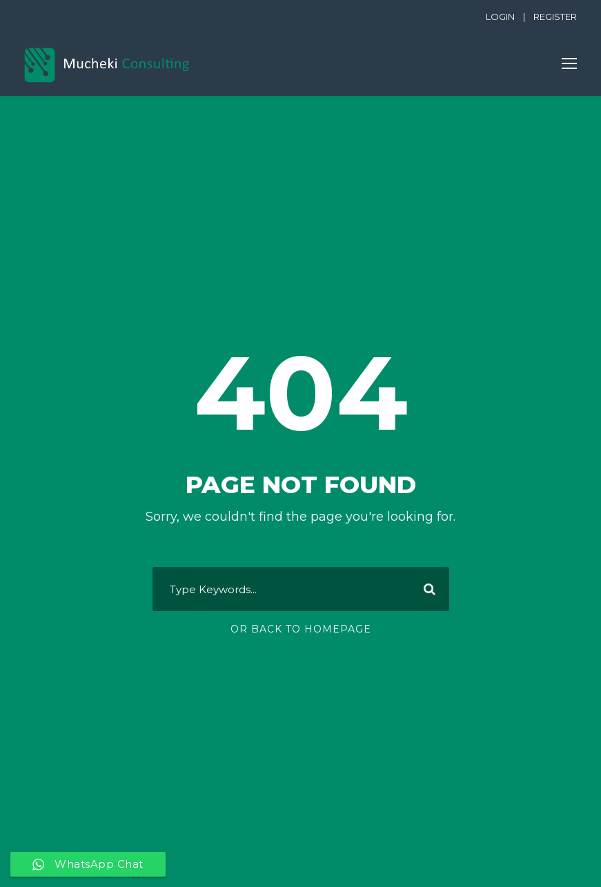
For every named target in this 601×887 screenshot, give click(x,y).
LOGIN (500, 16)
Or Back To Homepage (300, 629)
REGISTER (555, 16)
